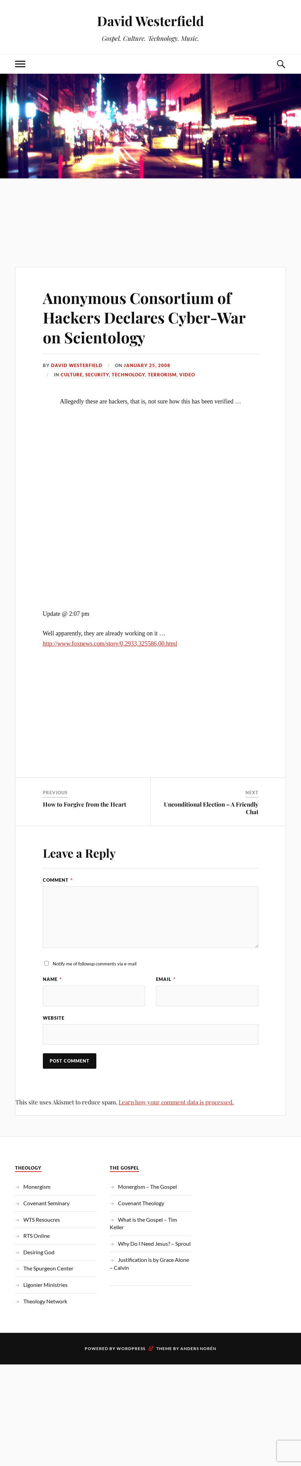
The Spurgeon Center (48, 1268)
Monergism (36, 1186)
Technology (128, 374)
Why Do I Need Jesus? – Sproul (154, 1243)
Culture (72, 374)
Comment (58, 880)
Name (52, 979)
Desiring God (39, 1252)
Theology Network (45, 1301)
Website (53, 1018)
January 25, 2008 (147, 365)
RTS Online (36, 1235)
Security (97, 374)
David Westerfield (150, 21)
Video (187, 374)
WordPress (131, 1348)
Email (166, 979)
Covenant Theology (141, 1203)
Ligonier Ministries (45, 1284)
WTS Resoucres (41, 1219)
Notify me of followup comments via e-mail (94, 963)
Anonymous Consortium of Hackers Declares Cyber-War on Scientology (144, 317)
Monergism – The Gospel (147, 1186)
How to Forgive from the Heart (84, 804)
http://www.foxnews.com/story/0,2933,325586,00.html (110, 643)
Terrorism (162, 374)
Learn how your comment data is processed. (176, 1102)
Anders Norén (198, 1348)
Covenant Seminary (46, 1203)
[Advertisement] (150, 209)
